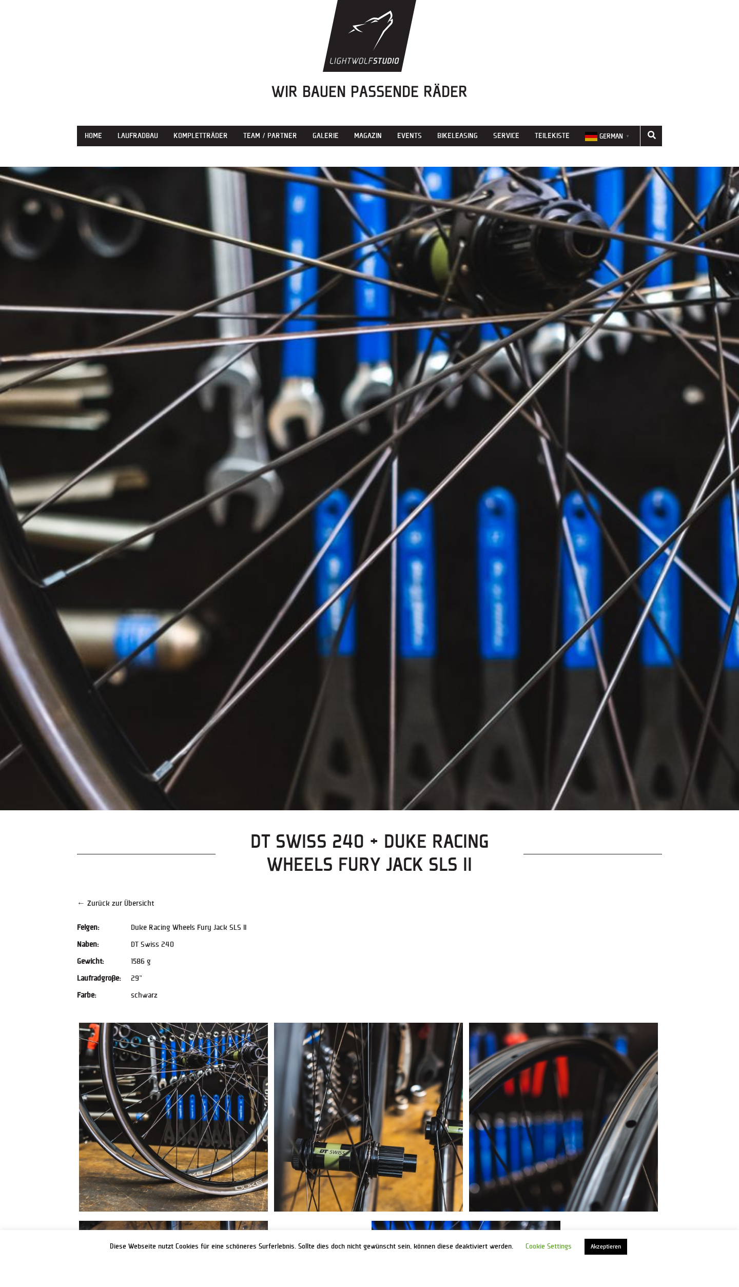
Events (409, 136)
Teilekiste (552, 136)
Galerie (326, 136)
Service (506, 136)
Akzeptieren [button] (606, 1246)
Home (93, 136)
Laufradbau (138, 136)
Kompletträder (200, 136)
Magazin (368, 136)
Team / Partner (270, 136)
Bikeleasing (457, 136)
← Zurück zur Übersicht (115, 903)
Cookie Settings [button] (549, 1246)
